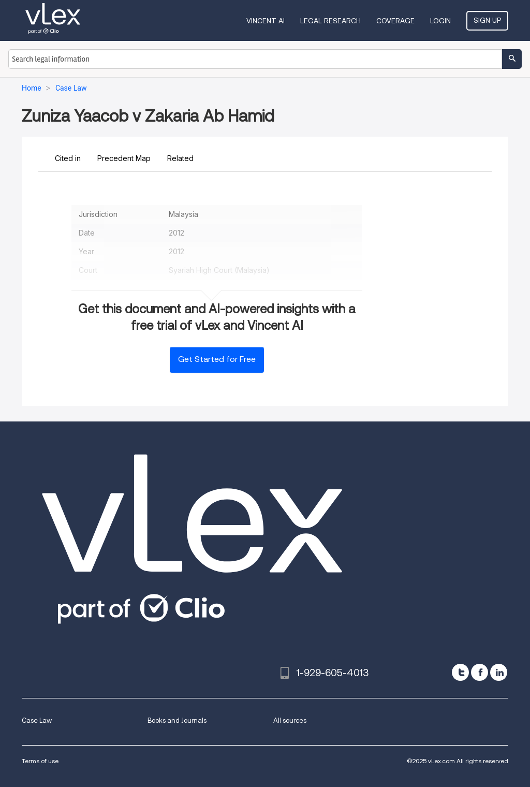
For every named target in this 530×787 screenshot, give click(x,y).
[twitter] (460, 672)
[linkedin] (498, 672)
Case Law (37, 720)
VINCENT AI (265, 21)
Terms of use (40, 760)
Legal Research (330, 21)
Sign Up (487, 20)
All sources (289, 720)
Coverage (395, 21)
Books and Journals (177, 720)
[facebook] (479, 672)
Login (440, 21)
